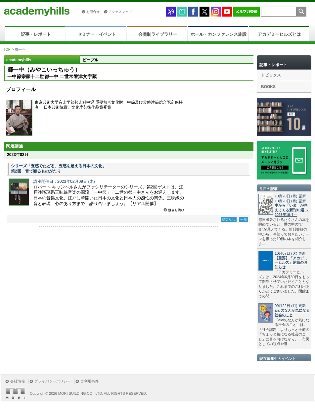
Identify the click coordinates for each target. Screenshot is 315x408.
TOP (7, 49)
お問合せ (93, 12)
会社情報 (17, 381)
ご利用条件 (89, 381)
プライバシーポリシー (52, 381)
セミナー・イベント (96, 34)
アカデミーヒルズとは (279, 34)
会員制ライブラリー (157, 34)
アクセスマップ (120, 12)
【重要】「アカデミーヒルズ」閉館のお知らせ (291, 262)
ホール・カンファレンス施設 (219, 34)
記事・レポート (36, 34)
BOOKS (268, 86)
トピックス (271, 75)
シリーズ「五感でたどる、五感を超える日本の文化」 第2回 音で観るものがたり (58, 169)
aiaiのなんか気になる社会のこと (292, 312)
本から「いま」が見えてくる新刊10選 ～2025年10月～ (292, 210)
